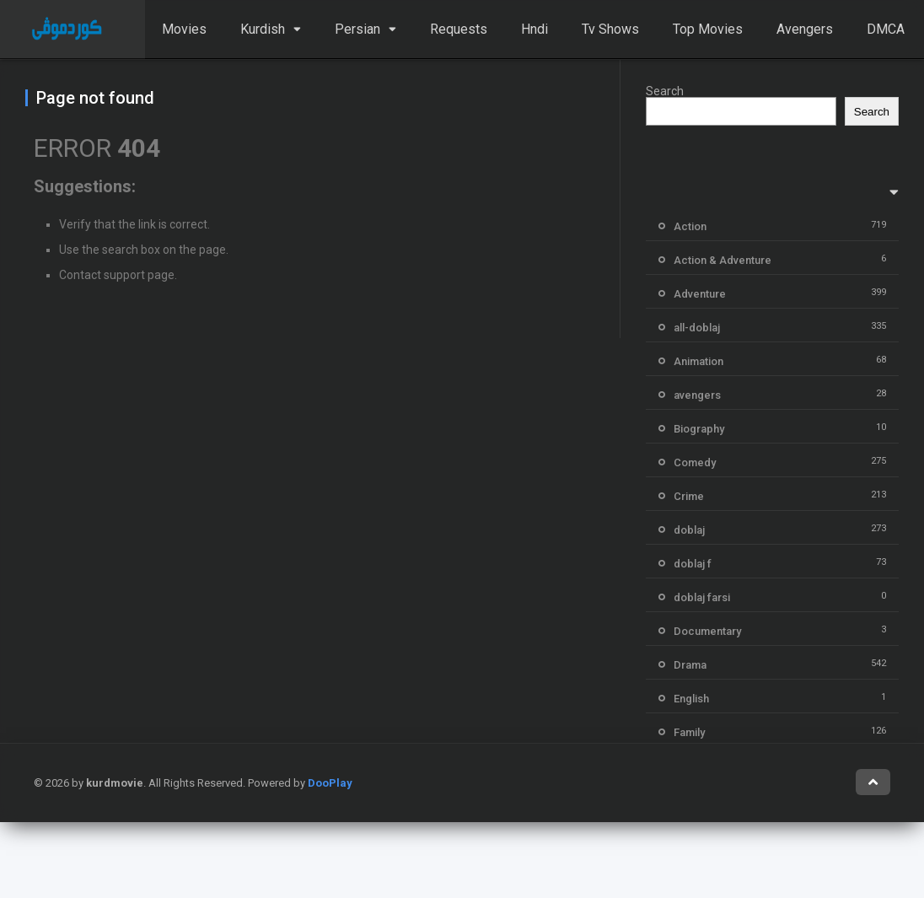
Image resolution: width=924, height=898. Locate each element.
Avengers (804, 29)
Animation (698, 361)
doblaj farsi (702, 597)
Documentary (707, 631)
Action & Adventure (722, 260)
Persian (357, 29)
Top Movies (708, 29)
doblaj (689, 530)
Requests (458, 29)
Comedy (695, 462)
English (691, 698)
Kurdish (262, 29)
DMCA (886, 29)
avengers (697, 395)
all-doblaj (697, 327)
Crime (689, 496)
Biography (699, 428)
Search (665, 91)
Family (689, 732)
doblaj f (693, 563)
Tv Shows (610, 29)
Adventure (700, 294)
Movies (184, 29)
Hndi (534, 29)
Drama (690, 665)
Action (690, 226)
